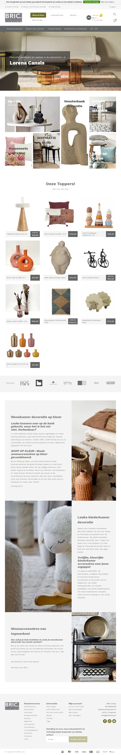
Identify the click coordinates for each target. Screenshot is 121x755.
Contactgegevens (31, 730)
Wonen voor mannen (35, 29)
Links (26, 739)
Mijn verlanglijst (75, 715)
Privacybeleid (29, 727)
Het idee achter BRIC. (55, 712)
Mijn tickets (73, 712)
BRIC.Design (37, 20)
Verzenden (28, 712)
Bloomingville (24, 652)
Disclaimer (28, 733)
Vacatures (28, 736)
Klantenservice (30, 706)
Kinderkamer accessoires (75, 29)
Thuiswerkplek (54, 29)
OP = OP (93, 29)
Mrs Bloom (35, 652)
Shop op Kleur (23, 461)
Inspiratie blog (57, 15)
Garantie (27, 718)
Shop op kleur (38, 15)
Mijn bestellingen (75, 709)
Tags (48, 721)
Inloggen (113, 7)
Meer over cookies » (108, 2)
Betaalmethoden (30, 715)
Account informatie (76, 706)
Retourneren (29, 709)
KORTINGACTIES (53, 709)
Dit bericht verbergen (91, 2)
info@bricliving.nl (108, 715)
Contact (49, 718)
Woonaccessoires (14, 29)
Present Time (49, 652)
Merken (73, 15)
